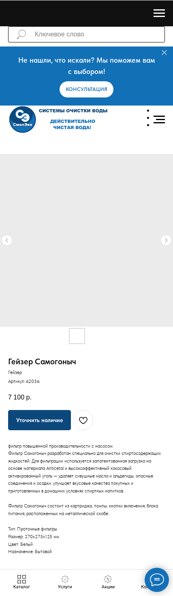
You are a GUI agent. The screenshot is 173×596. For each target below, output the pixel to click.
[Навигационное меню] (159, 13)
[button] (86, 89)
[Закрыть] (164, 52)
